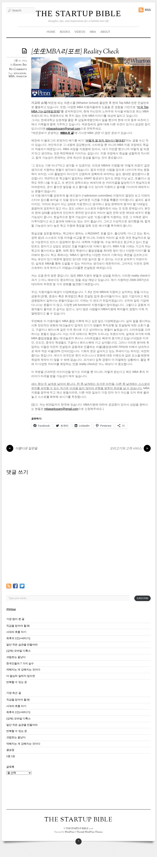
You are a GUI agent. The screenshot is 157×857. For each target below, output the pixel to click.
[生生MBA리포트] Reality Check (75, 52)
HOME (51, 31)
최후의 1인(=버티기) (18, 638)
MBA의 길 (67, 133)
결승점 (10, 749)
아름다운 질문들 (21, 449)
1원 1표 (10, 756)
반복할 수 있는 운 (16, 682)
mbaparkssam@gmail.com (63, 128)
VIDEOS (79, 31)
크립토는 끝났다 (16, 657)
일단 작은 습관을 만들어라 (22, 644)
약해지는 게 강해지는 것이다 (23, 669)
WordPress (70, 832)
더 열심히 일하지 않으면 (20, 676)
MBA (93, 31)
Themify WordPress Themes (89, 832)
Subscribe (142, 598)
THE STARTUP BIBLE (78, 13)
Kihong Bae (20, 65)
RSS (148, 9)
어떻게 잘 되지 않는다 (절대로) (105, 140)
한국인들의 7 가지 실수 (20, 663)
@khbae (11, 609)
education (20, 73)
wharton (21, 76)
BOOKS (65, 31)
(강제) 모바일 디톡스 (18, 650)
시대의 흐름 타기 (16, 632)
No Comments (18, 69)
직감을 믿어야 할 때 (18, 625)
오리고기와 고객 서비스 (130, 449)
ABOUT (105, 31)
